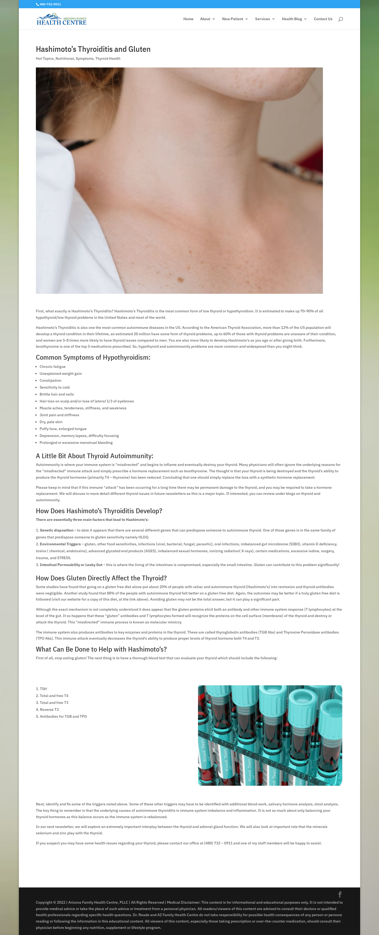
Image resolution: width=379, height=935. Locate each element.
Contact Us (323, 19)
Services (262, 19)
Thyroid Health (107, 58)
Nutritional (65, 58)
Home (188, 19)
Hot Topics (45, 58)
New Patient (232, 19)
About (205, 19)
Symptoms (85, 58)
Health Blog (292, 19)
